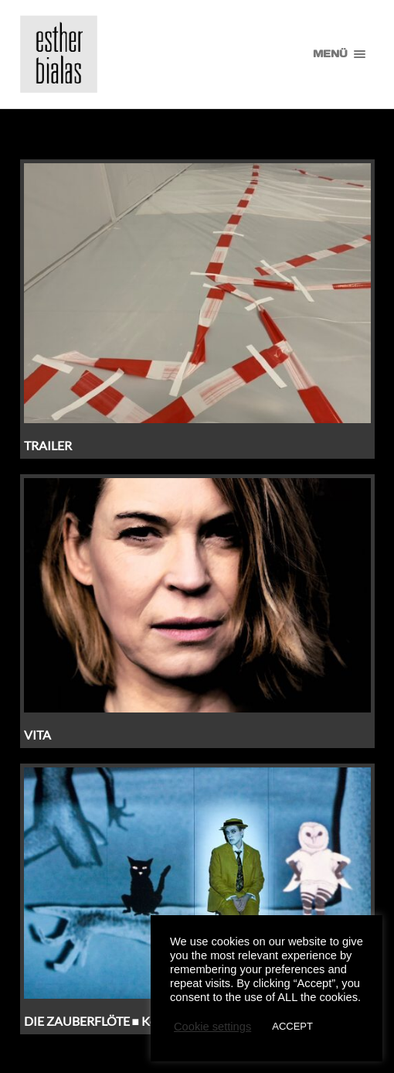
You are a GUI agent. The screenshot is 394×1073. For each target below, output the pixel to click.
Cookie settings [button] (212, 1026)
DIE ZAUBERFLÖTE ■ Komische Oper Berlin (141, 1020)
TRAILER (48, 445)
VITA (37, 734)
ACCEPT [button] (292, 1026)
